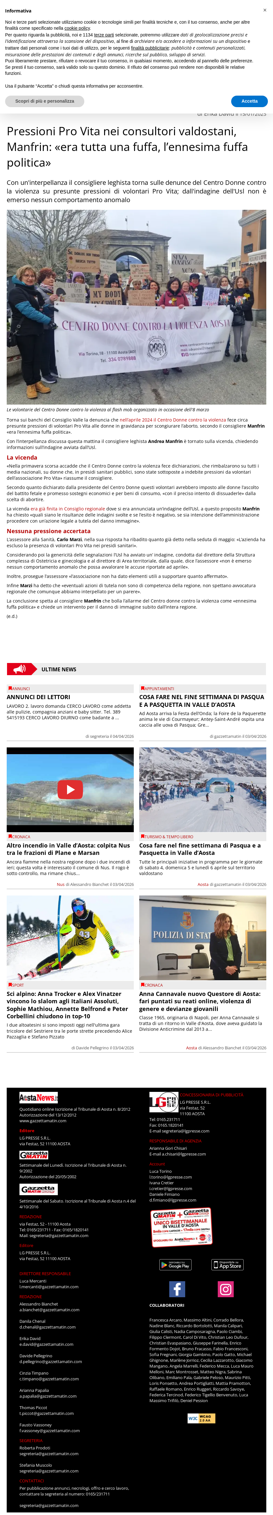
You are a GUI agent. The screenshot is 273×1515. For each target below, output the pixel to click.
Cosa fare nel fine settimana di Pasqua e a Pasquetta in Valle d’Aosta (200, 848)
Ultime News (59, 669)
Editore (26, 1130)
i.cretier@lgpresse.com (170, 1188)
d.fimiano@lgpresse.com (172, 1200)
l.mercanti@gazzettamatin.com (49, 1287)
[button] (265, 10)
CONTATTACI (31, 1481)
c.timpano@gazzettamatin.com (49, 1379)
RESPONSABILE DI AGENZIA (175, 1141)
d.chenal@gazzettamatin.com (47, 1327)
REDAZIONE (30, 1216)
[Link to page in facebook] (177, 1289)
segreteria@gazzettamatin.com (58, 1235)
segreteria (99, 736)
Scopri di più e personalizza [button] (44, 101)
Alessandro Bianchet (89, 884)
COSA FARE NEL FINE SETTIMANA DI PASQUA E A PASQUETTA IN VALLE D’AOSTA (201, 700)
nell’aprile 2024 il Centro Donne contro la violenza (173, 420)
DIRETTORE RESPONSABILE (45, 1273)
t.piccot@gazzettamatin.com (46, 1413)
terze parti (104, 34)
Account (157, 1164)
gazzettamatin (227, 736)
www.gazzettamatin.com (42, 1121)
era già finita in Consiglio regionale (68, 509)
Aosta (203, 884)
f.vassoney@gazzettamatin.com (49, 1430)
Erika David (219, 113)
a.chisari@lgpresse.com (184, 1154)
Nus (60, 884)
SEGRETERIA (30, 1440)
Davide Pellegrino (92, 1048)
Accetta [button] (249, 101)
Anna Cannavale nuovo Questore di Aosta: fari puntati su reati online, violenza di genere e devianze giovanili (200, 1001)
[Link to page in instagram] (225, 1294)
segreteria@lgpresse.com (185, 1131)
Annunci (21, 688)
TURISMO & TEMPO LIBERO (169, 837)
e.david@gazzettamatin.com (46, 1344)
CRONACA (21, 837)
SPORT (18, 985)
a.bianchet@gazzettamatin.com (49, 1310)
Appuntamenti (159, 688)
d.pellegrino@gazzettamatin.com (50, 1361)
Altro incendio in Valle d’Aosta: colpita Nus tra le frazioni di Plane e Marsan (68, 848)
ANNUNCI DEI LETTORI (38, 697)
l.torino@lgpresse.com (170, 1177)
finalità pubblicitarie (150, 48)
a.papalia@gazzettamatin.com (48, 1396)
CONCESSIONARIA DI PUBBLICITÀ (211, 1095)
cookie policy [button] (77, 28)
